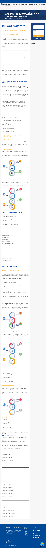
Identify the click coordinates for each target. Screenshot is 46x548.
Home (6, 0)
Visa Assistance (17, 531)
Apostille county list (9, 533)
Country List (17, 4)
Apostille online (12, 7)
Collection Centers (24, 4)
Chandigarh (26, 537)
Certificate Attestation (5, 7)
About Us (11, 0)
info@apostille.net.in (35, 0)
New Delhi (26, 530)
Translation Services (18, 529)
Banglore (26, 533)
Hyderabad (26, 535)
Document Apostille (9, 530)
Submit (38, 36)
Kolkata (26, 532)
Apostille (7, 529)
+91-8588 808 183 (36, 533)
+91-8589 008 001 (28, 0)
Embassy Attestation (18, 530)
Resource (43, 4)
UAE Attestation (32, 4)
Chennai (26, 534)
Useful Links (37, 4)
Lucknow (26, 536)
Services (13, 4)
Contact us (18, 7)
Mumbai (26, 531)
